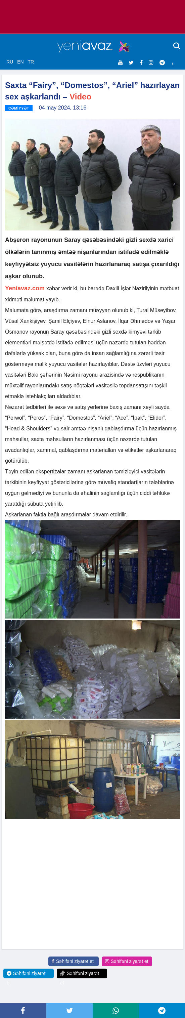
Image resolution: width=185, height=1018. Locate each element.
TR (31, 62)
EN (20, 62)
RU (9, 62)
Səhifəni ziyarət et (73, 961)
